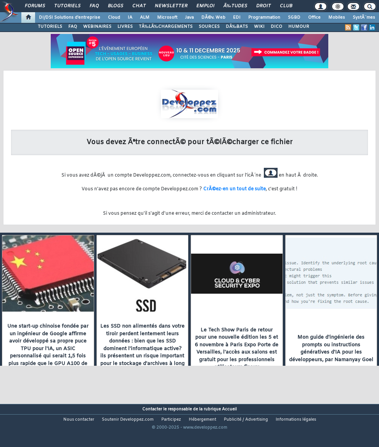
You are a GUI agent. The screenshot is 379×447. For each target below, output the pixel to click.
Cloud (114, 17)
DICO (276, 26)
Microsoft (167, 17)
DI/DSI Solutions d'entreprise (69, 17)
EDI (237, 17)
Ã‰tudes (235, 6)
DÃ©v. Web (213, 17)
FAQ (94, 6)
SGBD (294, 17)
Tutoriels (67, 6)
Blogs (115, 6)
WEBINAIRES (97, 26)
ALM (144, 17)
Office (314, 17)
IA (130, 17)
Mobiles (336, 17)
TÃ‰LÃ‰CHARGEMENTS (166, 26)
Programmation (264, 17)
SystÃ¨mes (364, 17)
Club (286, 6)
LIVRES (125, 26)
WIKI (259, 26)
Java (189, 17)
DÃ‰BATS (237, 26)
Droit (263, 6)
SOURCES (209, 26)
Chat (139, 6)
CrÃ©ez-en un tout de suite (234, 189)
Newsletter (171, 6)
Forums (35, 6)
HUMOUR (298, 26)
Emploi (205, 6)
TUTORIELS (50, 26)
